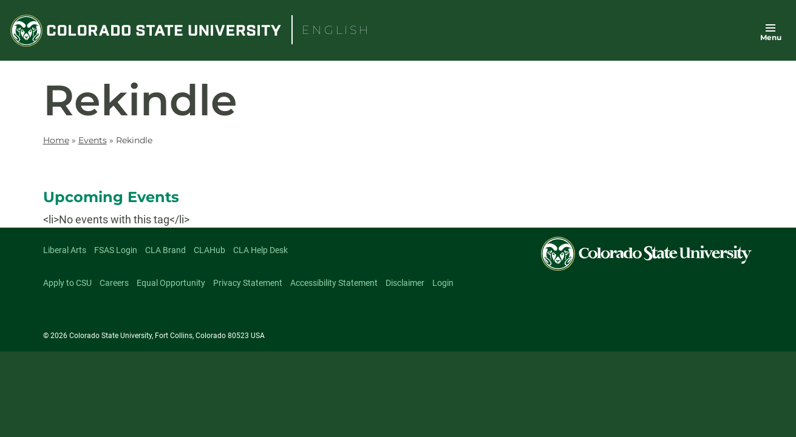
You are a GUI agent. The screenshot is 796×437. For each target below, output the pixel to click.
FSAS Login (115, 250)
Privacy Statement (247, 283)
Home (56, 140)
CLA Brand (165, 250)
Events (92, 140)
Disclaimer (405, 283)
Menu (770, 37)
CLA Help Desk (260, 250)
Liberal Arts (64, 250)
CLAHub (209, 250)
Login (443, 283)
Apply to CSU (67, 283)
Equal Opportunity (171, 283)
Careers (114, 283)
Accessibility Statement (334, 283)
